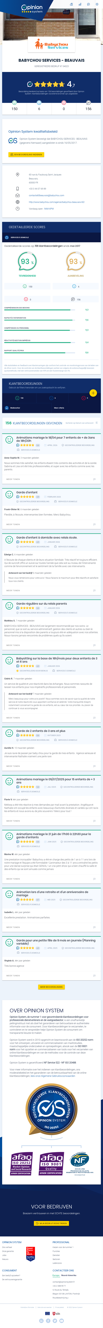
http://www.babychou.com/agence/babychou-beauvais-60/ (57, 202)
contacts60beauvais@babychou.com (46, 195)
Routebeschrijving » (61, 1298)
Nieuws (5, 1259)
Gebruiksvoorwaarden (45, 1307)
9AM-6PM (49, 208)
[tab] (56, 1275)
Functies (56, 1251)
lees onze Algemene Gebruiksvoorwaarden (53, 1076)
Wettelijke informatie (27, 1307)
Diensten (56, 1255)
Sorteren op (79, 423)
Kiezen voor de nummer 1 (63, 1247)
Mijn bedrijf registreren (51, 1223)
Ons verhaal (7, 1247)
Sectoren (56, 1259)
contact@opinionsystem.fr (64, 1282)
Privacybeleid (59, 1307)
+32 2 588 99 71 (59, 1286)
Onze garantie (8, 1251)
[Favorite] (93, 393)
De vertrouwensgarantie (12, 1279)
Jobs (4, 1255)
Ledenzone (57, 1263)
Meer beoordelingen (51, 987)
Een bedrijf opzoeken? (11, 1275)
